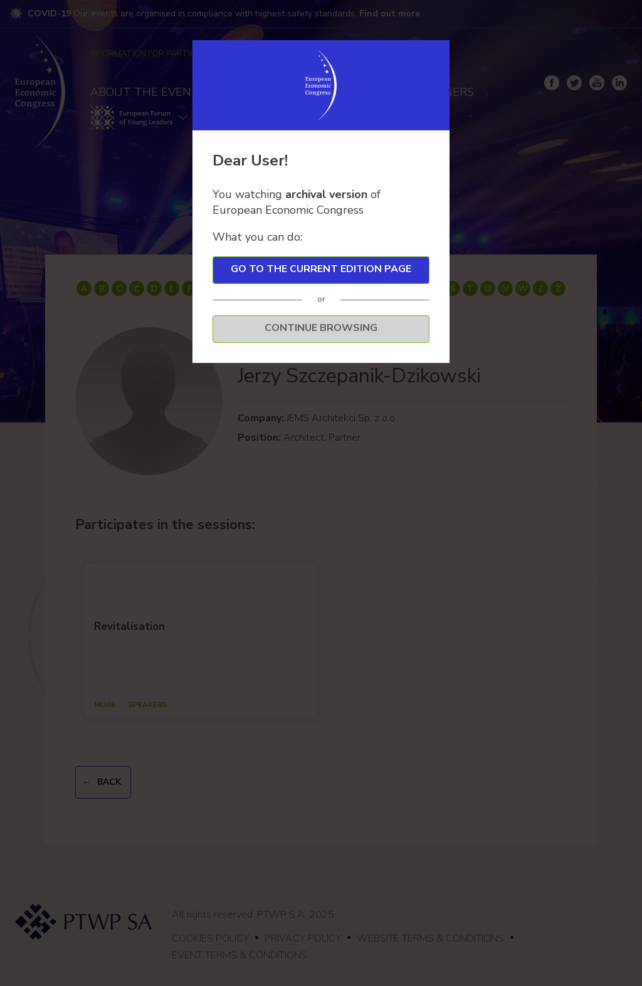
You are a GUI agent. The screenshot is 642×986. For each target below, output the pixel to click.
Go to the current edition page (321, 269)
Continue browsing (321, 328)
